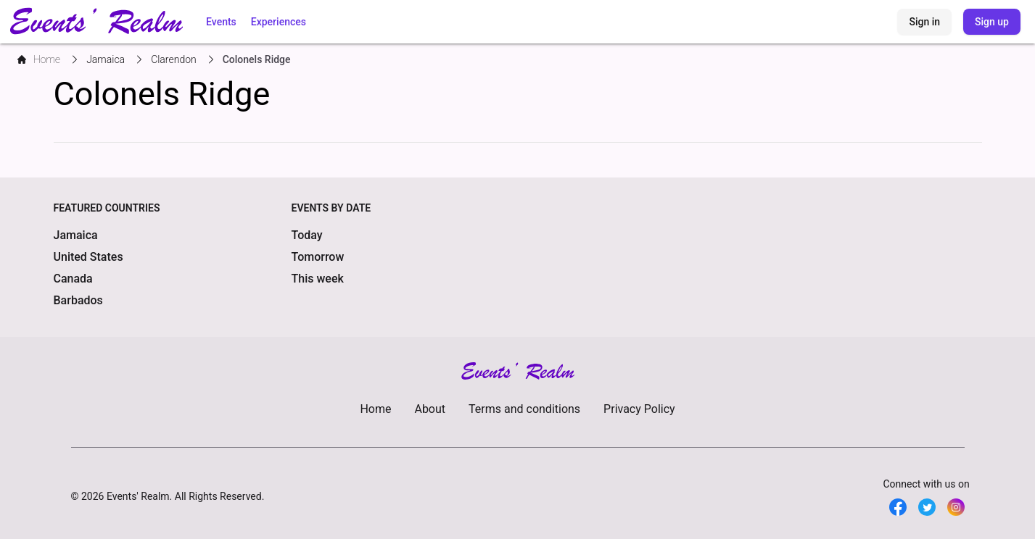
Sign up (992, 22)
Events (221, 22)
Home (375, 409)
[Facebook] (898, 507)
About (429, 409)
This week (318, 278)
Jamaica (76, 235)
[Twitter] (927, 507)
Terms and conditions (524, 409)
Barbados (78, 300)
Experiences (278, 22)
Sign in (924, 22)
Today (307, 235)
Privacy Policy (639, 409)
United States (88, 257)
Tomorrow (318, 257)
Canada (73, 278)
